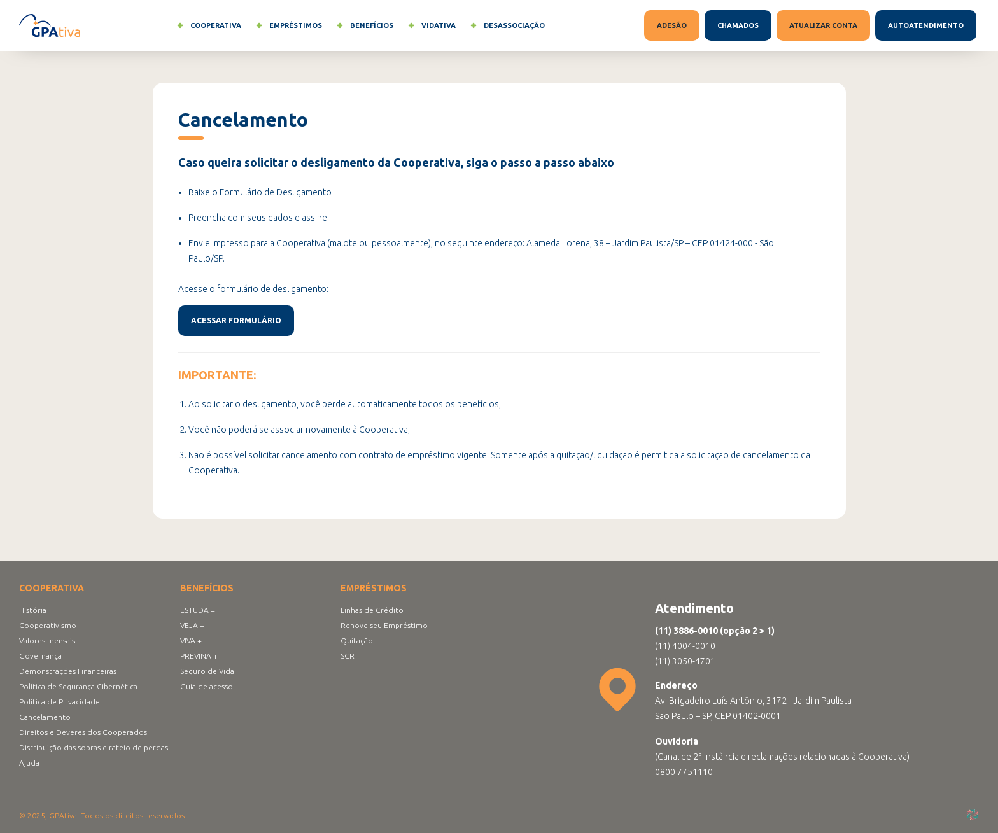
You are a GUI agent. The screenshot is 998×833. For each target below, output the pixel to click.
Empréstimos (286, 25)
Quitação (357, 640)
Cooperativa (206, 25)
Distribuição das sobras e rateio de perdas (93, 747)
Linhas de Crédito (372, 610)
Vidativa (430, 25)
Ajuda (29, 763)
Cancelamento (45, 717)
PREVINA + (199, 656)
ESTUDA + (197, 610)
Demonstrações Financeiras (67, 671)
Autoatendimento (926, 25)
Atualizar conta (823, 25)
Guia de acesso (206, 686)
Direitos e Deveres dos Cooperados (83, 732)
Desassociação (505, 25)
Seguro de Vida (207, 671)
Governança (40, 656)
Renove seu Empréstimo (384, 625)
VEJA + (192, 625)
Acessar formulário (236, 320)
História (32, 610)
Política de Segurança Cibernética (78, 686)
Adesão (672, 25)
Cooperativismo (47, 625)
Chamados (738, 25)
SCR (348, 656)
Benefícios (362, 25)
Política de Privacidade (59, 701)
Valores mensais (47, 640)
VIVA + (191, 640)
